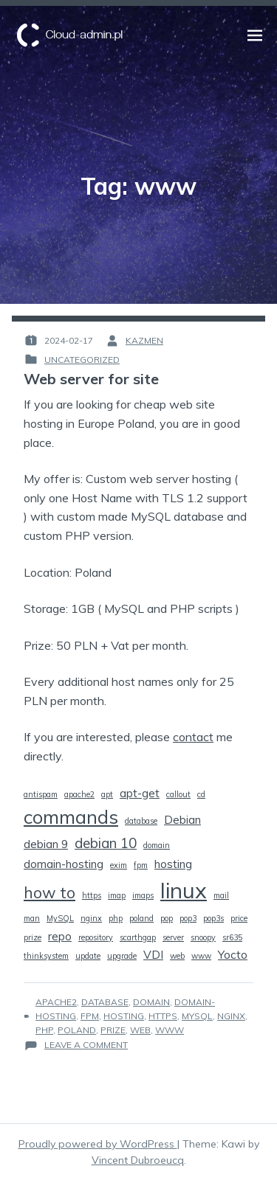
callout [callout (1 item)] (178, 794)
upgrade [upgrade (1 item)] (122, 956)
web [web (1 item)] (177, 956)
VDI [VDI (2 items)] (153, 954)
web (140, 1029)
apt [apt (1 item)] (107, 794)
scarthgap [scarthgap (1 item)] (138, 937)
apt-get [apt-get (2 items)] (140, 792)
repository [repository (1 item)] (95, 937)
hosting (123, 1015)
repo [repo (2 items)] (60, 936)
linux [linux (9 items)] (183, 890)
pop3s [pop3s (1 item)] (213, 918)
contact (193, 736)
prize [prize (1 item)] (32, 937)
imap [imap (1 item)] (117, 895)
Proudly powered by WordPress (97, 1143)
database (105, 1001)
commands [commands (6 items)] (71, 816)
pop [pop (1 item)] (166, 918)
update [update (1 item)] (87, 956)
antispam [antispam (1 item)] (41, 794)
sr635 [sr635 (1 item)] (232, 937)
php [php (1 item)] (116, 918)
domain (151, 1001)
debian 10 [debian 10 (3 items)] (106, 843)
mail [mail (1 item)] (221, 895)
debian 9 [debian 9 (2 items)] (46, 843)
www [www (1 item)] (201, 956)
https (162, 1015)
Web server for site (91, 378)
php (44, 1029)
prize (113, 1029)
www (169, 1029)
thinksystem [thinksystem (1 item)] (46, 956)
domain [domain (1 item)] (156, 845)
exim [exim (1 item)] (118, 865)
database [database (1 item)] (141, 821)
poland (77, 1029)
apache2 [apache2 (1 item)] (79, 794)
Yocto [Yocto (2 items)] (232, 954)
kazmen (144, 340)
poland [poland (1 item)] (141, 918)
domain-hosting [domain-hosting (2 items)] (63, 863)
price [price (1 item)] (238, 918)
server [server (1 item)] (173, 937)
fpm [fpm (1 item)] (141, 865)
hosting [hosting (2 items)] (173, 863)
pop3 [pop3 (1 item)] (187, 918)
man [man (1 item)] (32, 918)
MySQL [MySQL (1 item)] (60, 918)
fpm (90, 1015)
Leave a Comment (86, 1045)
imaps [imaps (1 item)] (143, 895)
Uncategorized (82, 359)
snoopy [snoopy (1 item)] (203, 937)
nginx (231, 1015)
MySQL (197, 1015)
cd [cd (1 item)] (201, 794)
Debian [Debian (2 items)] (182, 819)
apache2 (56, 1001)
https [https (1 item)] (91, 895)
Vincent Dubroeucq (138, 1160)
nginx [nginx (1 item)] (91, 918)
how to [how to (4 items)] (49, 892)
